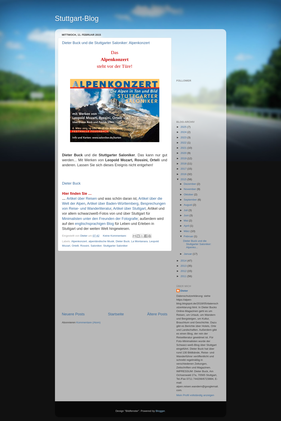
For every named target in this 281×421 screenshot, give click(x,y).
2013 (183, 265)
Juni (187, 215)
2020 (183, 152)
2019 (183, 158)
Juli (186, 210)
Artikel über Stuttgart (129, 208)
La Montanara (139, 241)
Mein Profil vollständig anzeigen (195, 395)
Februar (189, 236)
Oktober (189, 194)
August (188, 204)
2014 (183, 260)
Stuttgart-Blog (77, 18)
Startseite (116, 314)
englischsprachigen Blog (94, 224)
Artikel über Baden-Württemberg (112, 204)
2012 (183, 271)
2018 (183, 163)
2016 (183, 174)
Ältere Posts (157, 314)
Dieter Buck (71, 183)
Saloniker (96, 245)
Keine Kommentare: (115, 235)
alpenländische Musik (101, 241)
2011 (183, 276)
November (190, 189)
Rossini (84, 245)
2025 (183, 126)
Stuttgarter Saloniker (115, 245)
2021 (183, 147)
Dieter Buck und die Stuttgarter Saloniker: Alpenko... (197, 244)
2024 (183, 132)
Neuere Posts (73, 314)
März (187, 231)
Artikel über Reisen (82, 199)
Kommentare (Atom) (88, 322)
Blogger (160, 410)
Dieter (184, 290)
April (187, 225)
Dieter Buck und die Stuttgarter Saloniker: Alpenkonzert (106, 43)
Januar (188, 253)
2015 (183, 179)
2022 (183, 142)
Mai (186, 220)
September (191, 199)
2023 (183, 137)
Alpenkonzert (79, 241)
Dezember (190, 183)
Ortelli (75, 245)
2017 (183, 168)
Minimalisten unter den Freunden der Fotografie (100, 219)
